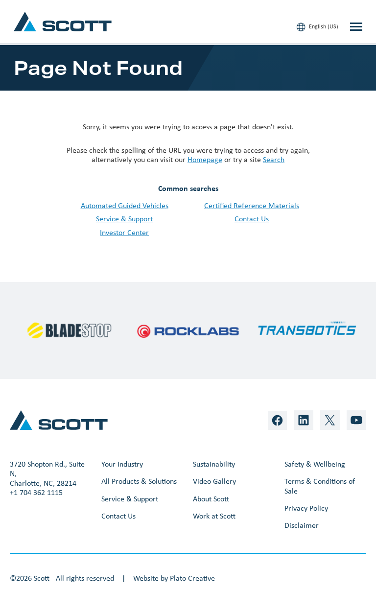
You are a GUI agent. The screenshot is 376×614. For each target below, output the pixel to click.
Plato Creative (192, 578)
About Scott (211, 498)
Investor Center (124, 232)
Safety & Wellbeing (314, 464)
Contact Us (252, 218)
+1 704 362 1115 (36, 492)
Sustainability (214, 464)
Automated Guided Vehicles (124, 205)
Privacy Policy (306, 508)
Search (273, 159)
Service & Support (124, 218)
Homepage (205, 159)
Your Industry (122, 464)
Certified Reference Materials (251, 205)
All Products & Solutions (139, 481)
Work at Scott (214, 515)
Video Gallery (214, 481)
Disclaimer (301, 525)
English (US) (317, 27)
